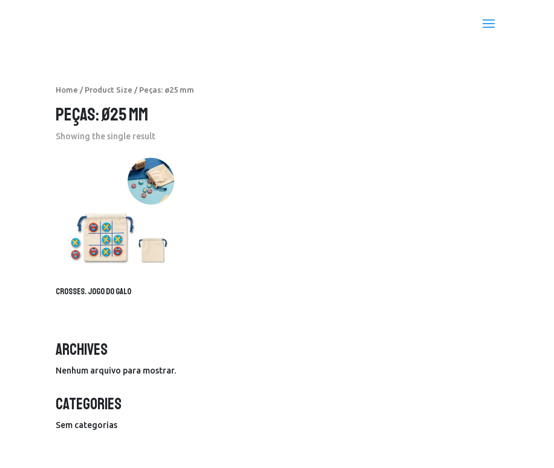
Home (67, 89)
